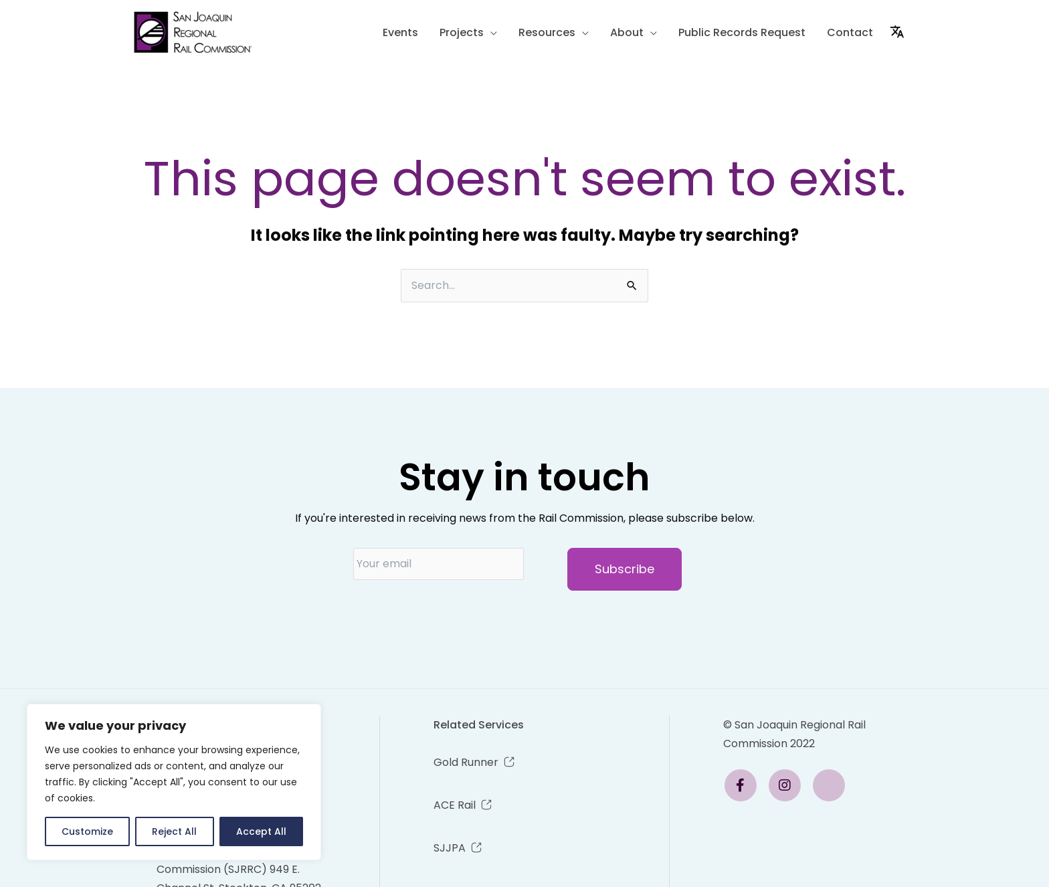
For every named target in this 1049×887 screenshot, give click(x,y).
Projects (462, 32)
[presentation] (455, 617)
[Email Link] (745, 785)
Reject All (174, 831)
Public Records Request (741, 32)
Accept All (261, 831)
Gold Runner (466, 762)
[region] (174, 782)
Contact (850, 32)
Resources (546, 32)
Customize (87, 831)
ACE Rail (455, 805)
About (627, 32)
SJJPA (450, 848)
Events (400, 32)
